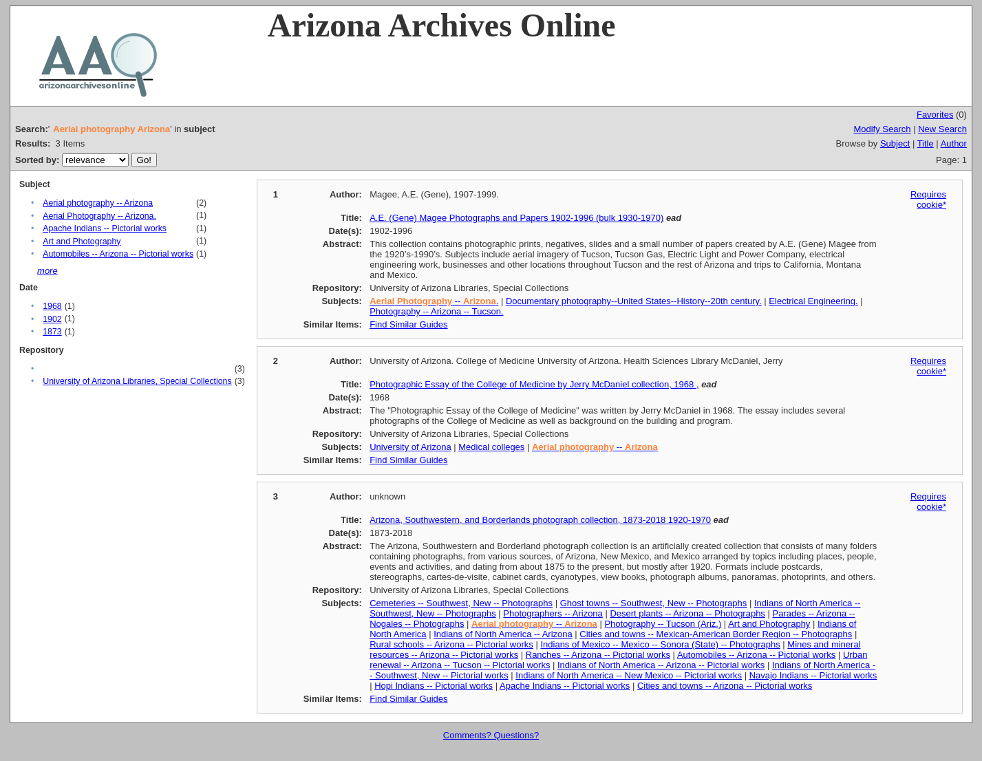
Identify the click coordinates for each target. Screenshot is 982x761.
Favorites (935, 114)
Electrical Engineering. (813, 301)
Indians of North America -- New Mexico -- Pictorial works (628, 675)
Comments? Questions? (491, 735)
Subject (895, 143)
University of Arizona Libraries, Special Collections (137, 381)
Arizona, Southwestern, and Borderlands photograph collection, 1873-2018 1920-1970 (540, 520)
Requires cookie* (928, 199)
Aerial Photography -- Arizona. (99, 216)
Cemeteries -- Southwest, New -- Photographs (461, 603)
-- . (434, 301)
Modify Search (881, 129)
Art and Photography (81, 241)
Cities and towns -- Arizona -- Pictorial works (724, 685)
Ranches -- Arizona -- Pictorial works (598, 655)
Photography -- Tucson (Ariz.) (662, 624)
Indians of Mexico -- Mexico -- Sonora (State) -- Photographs (660, 644)
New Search (942, 129)
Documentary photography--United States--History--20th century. (634, 301)
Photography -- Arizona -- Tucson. (436, 311)
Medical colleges (491, 447)
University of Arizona (410, 447)
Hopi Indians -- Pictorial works (433, 685)
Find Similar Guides (408, 324)
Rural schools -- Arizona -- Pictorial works (451, 644)
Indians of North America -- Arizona (503, 634)
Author (954, 143)
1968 (52, 306)
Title (925, 143)
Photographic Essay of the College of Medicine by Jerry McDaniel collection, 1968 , (534, 384)
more (47, 271)
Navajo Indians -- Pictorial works (813, 675)
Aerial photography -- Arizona (98, 203)
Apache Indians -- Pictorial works (105, 228)
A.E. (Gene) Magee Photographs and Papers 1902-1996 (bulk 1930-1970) (516, 218)
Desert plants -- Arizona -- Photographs (687, 613)
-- (595, 447)
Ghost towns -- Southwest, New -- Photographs (653, 603)
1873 (52, 331)
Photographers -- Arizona (553, 613)
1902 (52, 319)
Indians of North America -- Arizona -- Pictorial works (661, 665)
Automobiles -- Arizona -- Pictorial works (118, 254)
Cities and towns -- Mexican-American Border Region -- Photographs (715, 634)
